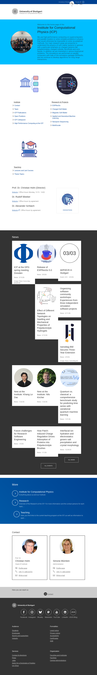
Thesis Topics (19, 174)
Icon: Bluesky (40, 612)
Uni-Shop (15, 665)
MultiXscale (56, 125)
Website (15, 192)
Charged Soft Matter (59, 109)
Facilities (53, 658)
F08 (78, 2)
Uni (65, 2)
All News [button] (71, 460)
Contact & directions (19, 655)
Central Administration (58, 660)
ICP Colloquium (20, 120)
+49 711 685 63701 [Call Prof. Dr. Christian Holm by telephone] (26, 572)
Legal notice (54, 630)
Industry (15, 638)
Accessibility (54, 636)
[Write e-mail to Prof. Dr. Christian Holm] (21, 575)
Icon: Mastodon (48, 612)
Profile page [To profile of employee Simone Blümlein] (60, 568)
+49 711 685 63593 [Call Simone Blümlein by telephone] (63, 572)
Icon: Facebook (24, 612)
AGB (51, 641)
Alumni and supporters (20, 636)
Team (16, 109)
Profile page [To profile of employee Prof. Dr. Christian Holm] (23, 568)
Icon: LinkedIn (65, 612)
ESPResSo (56, 105)
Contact (17, 105)
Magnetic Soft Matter (59, 113)
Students (15, 630)
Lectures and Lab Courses (23, 170)
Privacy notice (55, 633)
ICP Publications (20, 113)
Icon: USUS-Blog (73, 612)
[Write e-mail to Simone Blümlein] (59, 575)
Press (14, 658)
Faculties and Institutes (58, 655)
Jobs (14, 660)
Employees (16, 633)
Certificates (54, 638)
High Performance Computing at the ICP (28, 123)
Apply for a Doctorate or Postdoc (23, 663)
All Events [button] (48, 466)
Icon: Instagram (32, 612)
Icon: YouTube (57, 612)
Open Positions (19, 116)
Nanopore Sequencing (60, 122)
